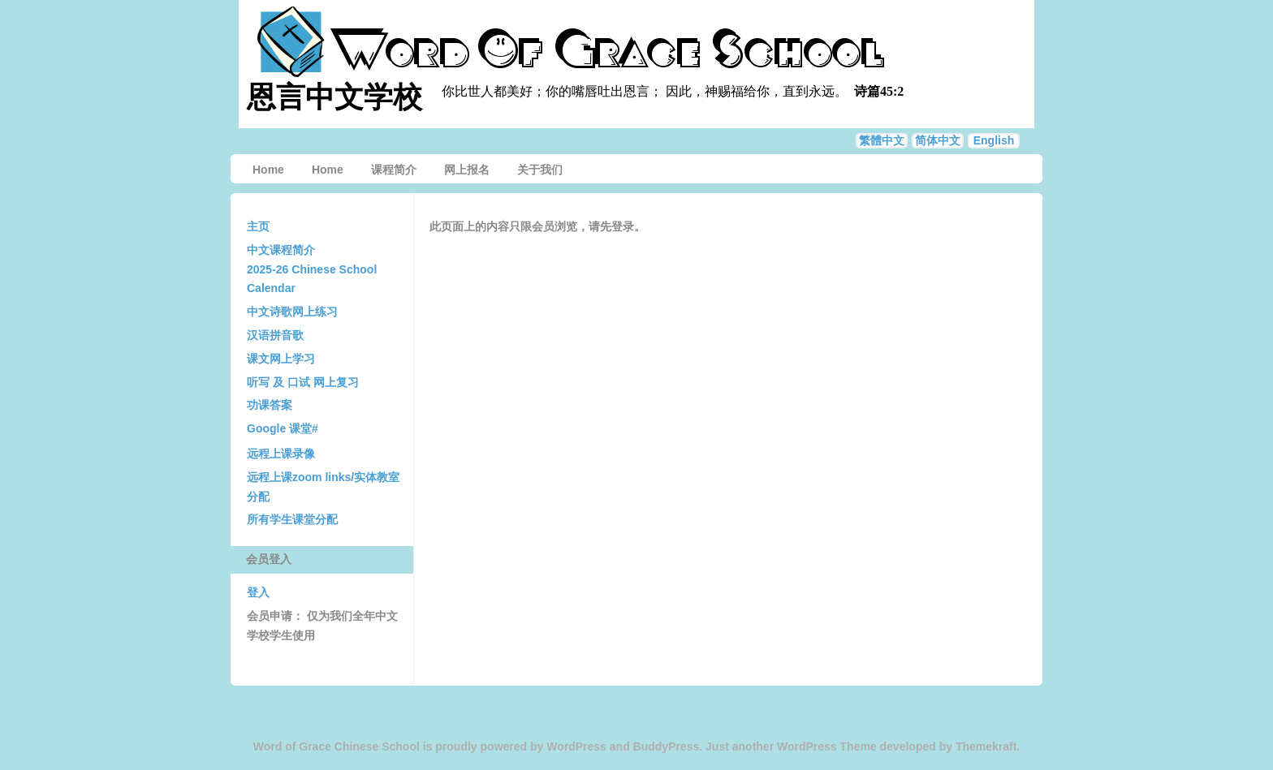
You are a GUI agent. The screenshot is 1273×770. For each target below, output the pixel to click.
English (994, 140)
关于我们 (540, 169)
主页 (258, 226)
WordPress (576, 746)
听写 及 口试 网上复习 (303, 382)
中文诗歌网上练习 (292, 311)
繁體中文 (881, 140)
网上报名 (467, 169)
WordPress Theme (827, 746)
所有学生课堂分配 (292, 519)
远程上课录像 (281, 453)
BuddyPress (666, 746)
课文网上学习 (281, 358)
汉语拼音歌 (275, 335)
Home (268, 169)
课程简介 (393, 169)
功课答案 (269, 404)
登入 (258, 592)
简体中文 (937, 140)
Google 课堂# (282, 428)
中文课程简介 (281, 249)
